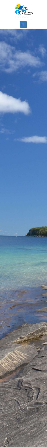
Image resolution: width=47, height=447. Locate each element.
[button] (23, 426)
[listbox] (23, 238)
